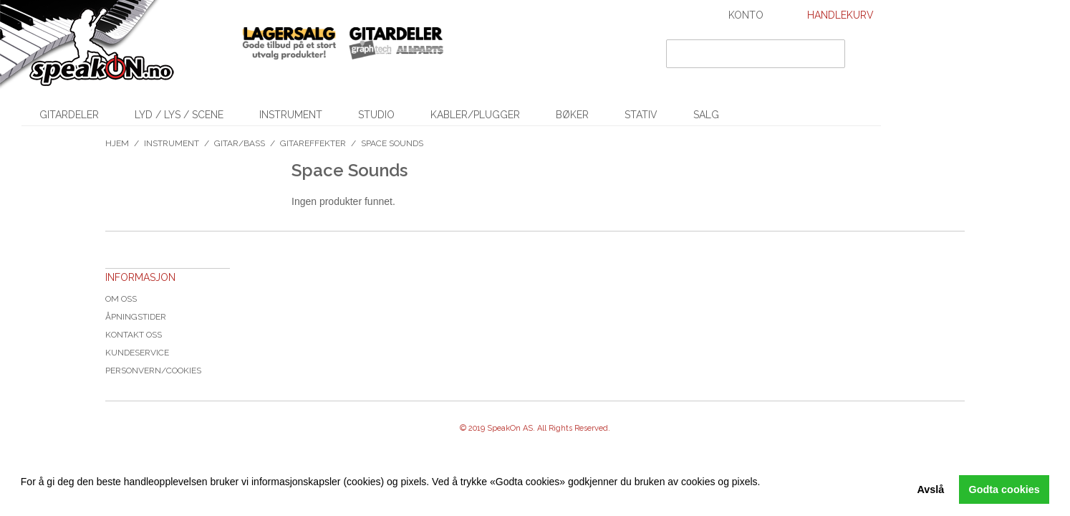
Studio (376, 114)
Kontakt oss (133, 335)
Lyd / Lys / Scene (179, 114)
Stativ (641, 114)
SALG (706, 114)
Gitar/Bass (239, 143)
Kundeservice (137, 353)
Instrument (290, 114)
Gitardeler (69, 114)
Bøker (572, 114)
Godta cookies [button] (1004, 489)
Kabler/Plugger (475, 114)
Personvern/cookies (153, 371)
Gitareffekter (313, 143)
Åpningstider (135, 317)
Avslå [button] (930, 489)
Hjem (117, 143)
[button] (23, 498)
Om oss (121, 299)
